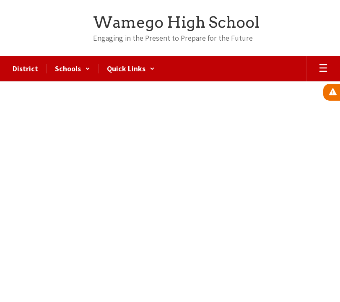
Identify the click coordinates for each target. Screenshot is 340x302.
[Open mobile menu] (323, 68)
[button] (73, 68)
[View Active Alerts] (331, 92)
